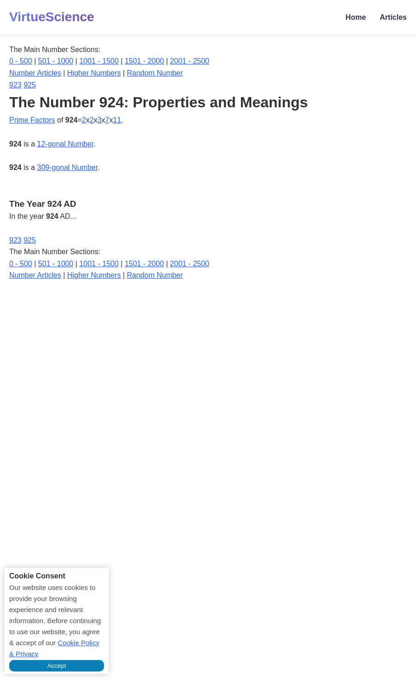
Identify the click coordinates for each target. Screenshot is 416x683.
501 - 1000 (56, 61)
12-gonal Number (65, 144)
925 (29, 85)
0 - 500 (20, 61)
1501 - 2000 (144, 61)
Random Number (155, 73)
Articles (393, 17)
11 (117, 120)
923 (15, 85)
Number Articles (35, 73)
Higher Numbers (94, 73)
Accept (56, 665)
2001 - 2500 (189, 61)
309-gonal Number (67, 167)
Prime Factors (32, 120)
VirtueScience (51, 17)
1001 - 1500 (98, 61)
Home (356, 17)
